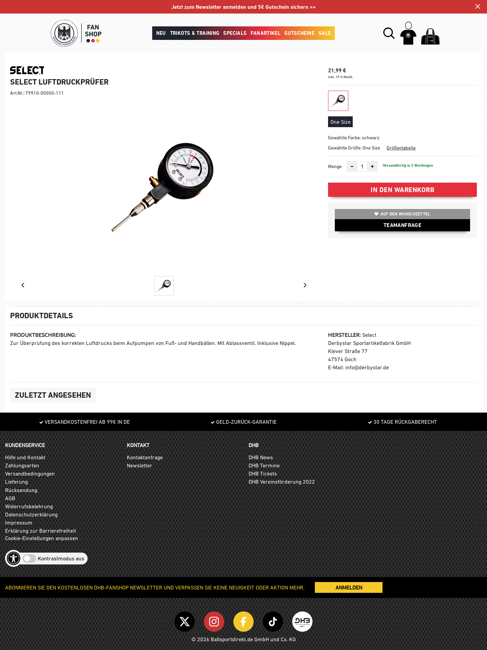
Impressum (18, 522)
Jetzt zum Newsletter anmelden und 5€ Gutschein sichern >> (243, 7)
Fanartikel (265, 33)
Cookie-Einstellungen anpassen (41, 538)
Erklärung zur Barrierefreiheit (40, 531)
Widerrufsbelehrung (29, 506)
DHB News (261, 457)
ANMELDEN (348, 587)
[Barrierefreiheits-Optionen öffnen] (13, 558)
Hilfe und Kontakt (25, 457)
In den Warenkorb (402, 190)
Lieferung (16, 482)
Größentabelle (401, 147)
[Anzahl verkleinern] (352, 166)
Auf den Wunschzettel (402, 214)
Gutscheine (299, 33)
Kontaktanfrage (145, 457)
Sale (325, 33)
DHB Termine (264, 465)
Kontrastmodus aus (61, 558)
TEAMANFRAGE (402, 225)
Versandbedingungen (30, 473)
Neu (161, 33)
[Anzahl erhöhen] (372, 166)
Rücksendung (21, 490)
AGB (10, 498)
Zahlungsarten (22, 465)
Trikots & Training (194, 33)
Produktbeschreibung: (43, 335)
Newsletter (139, 465)
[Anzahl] (362, 166)
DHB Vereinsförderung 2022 (282, 482)
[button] (389, 33)
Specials (235, 33)
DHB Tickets (263, 473)
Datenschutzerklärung (31, 514)
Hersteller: (344, 335)
